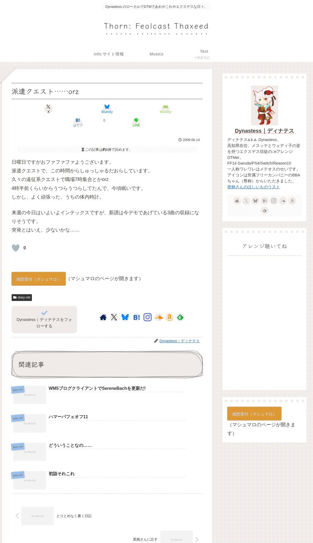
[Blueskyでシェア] (75, 108)
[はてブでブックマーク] (139, 108)
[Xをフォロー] (114, 303)
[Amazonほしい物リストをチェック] (169, 303)
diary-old (21, 284)
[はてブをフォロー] (136, 303)
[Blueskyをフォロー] (125, 303)
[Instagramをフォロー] (147, 303)
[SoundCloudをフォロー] (158, 303)
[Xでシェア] (43, 108)
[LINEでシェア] (171, 108)
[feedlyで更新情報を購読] (180, 303)
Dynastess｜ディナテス (264, 131)
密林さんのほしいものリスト (253, 187)
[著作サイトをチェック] (103, 303)
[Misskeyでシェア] (107, 108)
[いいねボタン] (16, 234)
